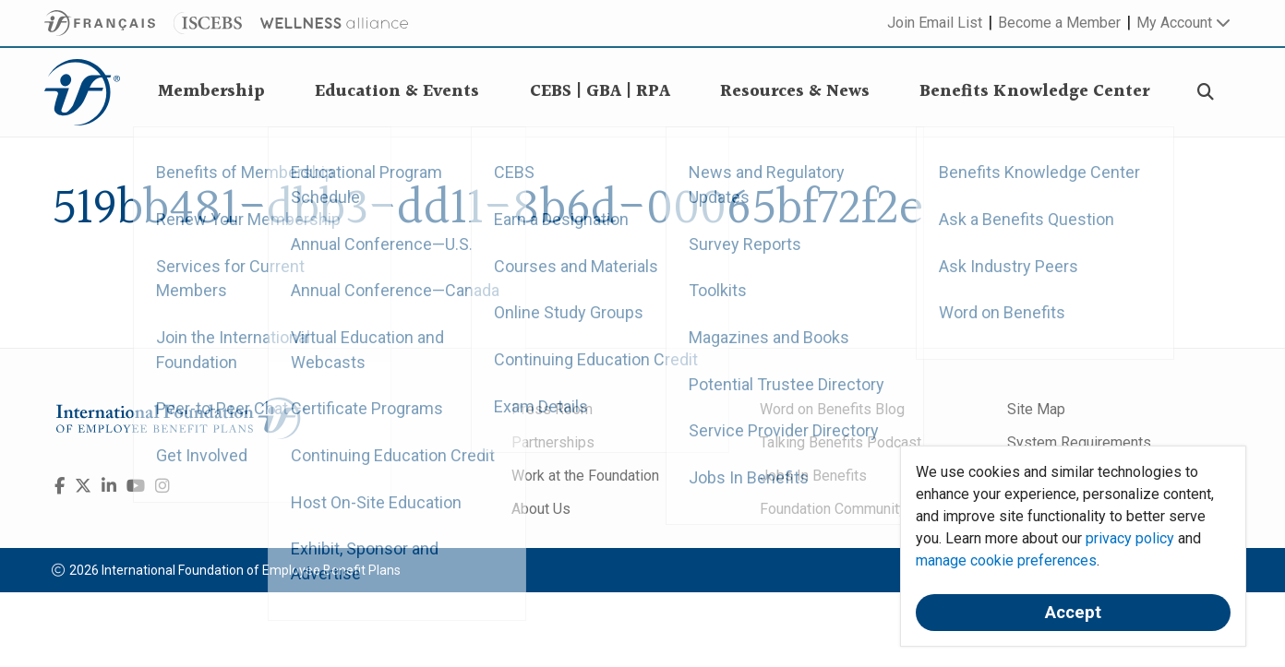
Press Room (552, 409)
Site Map (1036, 409)
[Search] (1205, 92)
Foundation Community (833, 509)
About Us (540, 509)
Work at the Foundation (585, 475)
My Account (1183, 22)
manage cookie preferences (1006, 560)
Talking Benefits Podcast (840, 442)
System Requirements (1079, 442)
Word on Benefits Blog (832, 409)
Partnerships (552, 442)
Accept (1073, 612)
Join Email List (934, 22)
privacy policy (1130, 538)
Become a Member (1059, 22)
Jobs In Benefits (813, 475)
